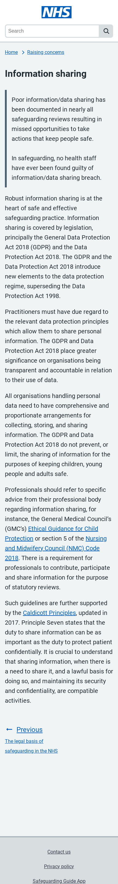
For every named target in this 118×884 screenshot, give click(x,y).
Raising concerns (45, 52)
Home (11, 52)
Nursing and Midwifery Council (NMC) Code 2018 (56, 548)
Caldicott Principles (49, 612)
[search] (106, 31)
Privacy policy (59, 866)
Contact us (59, 852)
